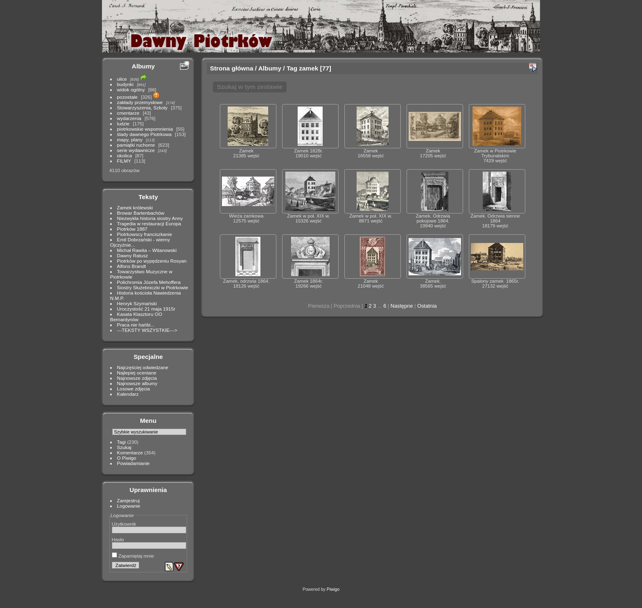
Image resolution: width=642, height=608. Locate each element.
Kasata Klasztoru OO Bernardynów (136, 316)
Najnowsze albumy (137, 383)
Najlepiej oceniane (136, 372)
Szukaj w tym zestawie (250, 86)
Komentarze (130, 452)
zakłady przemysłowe (140, 102)
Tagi (121, 442)
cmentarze (128, 113)
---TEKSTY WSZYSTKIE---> (147, 330)
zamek (308, 68)
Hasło (118, 539)
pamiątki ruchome (136, 144)
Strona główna (231, 68)
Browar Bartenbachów (141, 213)
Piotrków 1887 (132, 228)
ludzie (123, 123)
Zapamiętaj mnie (133, 555)
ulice (122, 79)
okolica (124, 155)
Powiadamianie (133, 463)
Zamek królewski (135, 207)
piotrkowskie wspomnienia (145, 129)
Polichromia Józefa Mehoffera (149, 282)
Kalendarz (128, 394)
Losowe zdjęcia (133, 388)
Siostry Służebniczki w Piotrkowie (152, 287)
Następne (402, 306)
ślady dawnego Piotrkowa (144, 134)
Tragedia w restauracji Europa (149, 223)
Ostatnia (427, 306)
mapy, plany (130, 139)
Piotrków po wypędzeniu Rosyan (152, 260)
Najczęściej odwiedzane (143, 367)
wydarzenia (129, 118)
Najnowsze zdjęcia (137, 378)
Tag (292, 68)
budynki (125, 84)
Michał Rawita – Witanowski (147, 250)
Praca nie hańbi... (136, 324)
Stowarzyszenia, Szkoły (142, 107)
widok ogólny (131, 89)
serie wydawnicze (136, 150)
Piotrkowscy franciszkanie (144, 234)
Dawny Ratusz (132, 255)
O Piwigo (126, 458)
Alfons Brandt (131, 266)
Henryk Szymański (137, 303)
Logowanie (128, 505)
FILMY (124, 160)
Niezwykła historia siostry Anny (150, 218)
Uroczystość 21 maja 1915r (146, 308)
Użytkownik (124, 523)
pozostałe (127, 97)
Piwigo (333, 589)
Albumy (143, 66)
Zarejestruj (128, 500)
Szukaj (124, 447)
